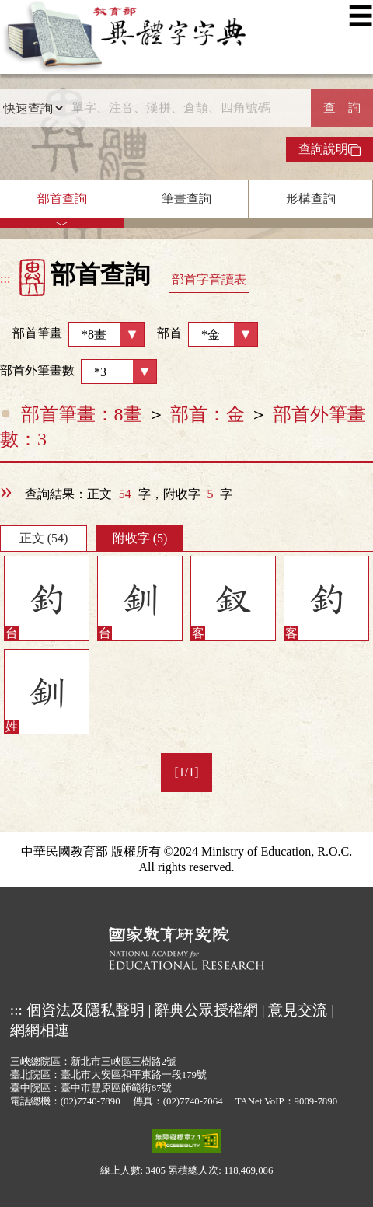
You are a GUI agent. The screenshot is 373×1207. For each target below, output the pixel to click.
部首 (207, 334)
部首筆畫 (72, 334)
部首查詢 (62, 198)
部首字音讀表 (209, 279)
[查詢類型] (32, 108)
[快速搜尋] (187, 108)
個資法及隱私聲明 (85, 1010)
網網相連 (39, 1030)
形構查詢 (311, 198)
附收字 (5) (140, 538)
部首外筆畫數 (78, 371)
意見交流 (297, 1010)
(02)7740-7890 (90, 1101)
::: (5, 278)
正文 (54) (43, 538)
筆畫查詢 (186, 198)
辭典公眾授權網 (206, 1010)
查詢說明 (329, 149)
